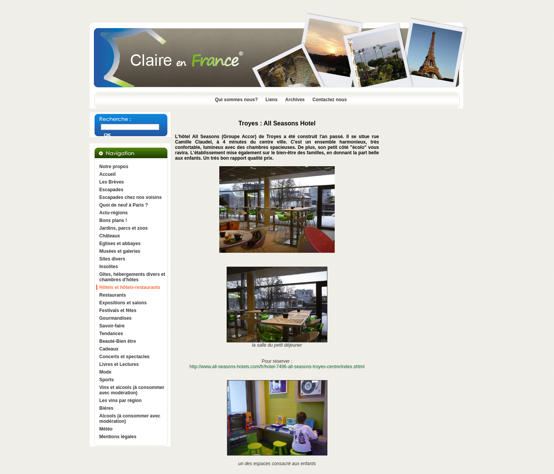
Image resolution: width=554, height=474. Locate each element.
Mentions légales (118, 436)
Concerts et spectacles (124, 356)
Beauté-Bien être (117, 341)
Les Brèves (111, 182)
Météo (106, 429)
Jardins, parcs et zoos (123, 228)
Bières (106, 408)
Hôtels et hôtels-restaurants (129, 287)
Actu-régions (113, 212)
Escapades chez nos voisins (130, 197)
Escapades (111, 189)
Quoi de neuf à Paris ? (123, 205)
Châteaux (109, 236)
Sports (106, 379)
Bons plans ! (113, 220)
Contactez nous (329, 99)
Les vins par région (120, 400)
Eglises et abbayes (119, 243)
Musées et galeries (119, 251)
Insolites (108, 266)
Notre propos (113, 166)
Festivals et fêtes (118, 310)
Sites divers (112, 259)
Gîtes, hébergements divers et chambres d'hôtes (132, 277)
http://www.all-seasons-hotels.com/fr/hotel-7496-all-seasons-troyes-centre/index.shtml (277, 366)
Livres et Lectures (119, 364)
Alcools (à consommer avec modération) (129, 418)
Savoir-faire (112, 326)
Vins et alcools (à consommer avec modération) (131, 390)
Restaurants (112, 295)
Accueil (107, 174)
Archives (295, 99)
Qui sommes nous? (236, 99)
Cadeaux (108, 349)
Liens (271, 99)
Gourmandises (115, 318)
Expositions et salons (123, 302)
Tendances (111, 333)
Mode (105, 372)
